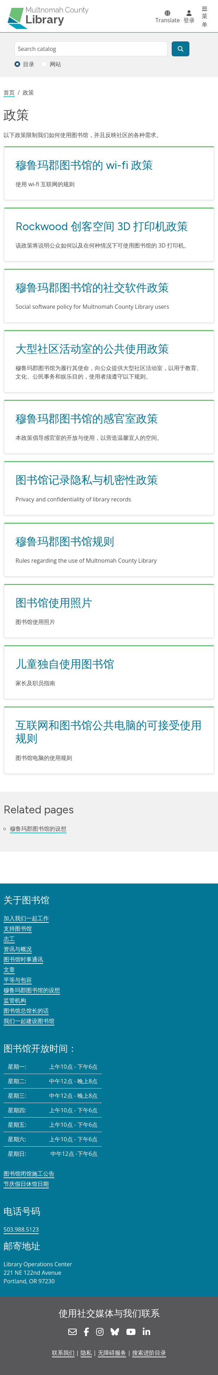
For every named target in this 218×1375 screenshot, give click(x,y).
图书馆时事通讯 (23, 959)
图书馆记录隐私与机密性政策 (87, 480)
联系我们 (63, 1353)
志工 (9, 939)
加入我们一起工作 (26, 918)
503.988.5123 (21, 1229)
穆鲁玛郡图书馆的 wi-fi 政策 (84, 165)
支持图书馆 (18, 928)
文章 (9, 969)
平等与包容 (18, 980)
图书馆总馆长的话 (26, 1011)
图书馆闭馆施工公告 (29, 1173)
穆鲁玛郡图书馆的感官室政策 (87, 418)
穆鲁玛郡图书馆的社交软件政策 (92, 287)
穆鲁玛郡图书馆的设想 (38, 829)
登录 (189, 20)
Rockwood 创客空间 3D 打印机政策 (102, 226)
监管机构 (15, 1000)
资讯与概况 (18, 949)
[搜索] (180, 48)
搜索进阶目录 (149, 1353)
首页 (9, 92)
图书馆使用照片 (54, 602)
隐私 (86, 1353)
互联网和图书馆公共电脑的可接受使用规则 (109, 731)
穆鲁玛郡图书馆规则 (65, 541)
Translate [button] (167, 20)
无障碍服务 (112, 1353)
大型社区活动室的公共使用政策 (92, 349)
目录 (28, 64)
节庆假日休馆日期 (26, 1184)
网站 (55, 64)
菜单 (204, 20)
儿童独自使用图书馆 (65, 664)
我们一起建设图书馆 (29, 1021)
